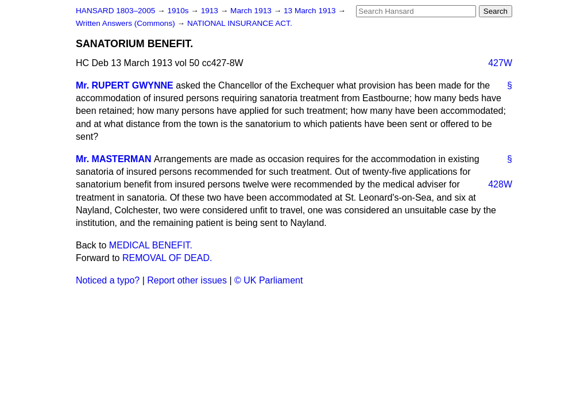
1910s (179, 10)
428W (500, 184)
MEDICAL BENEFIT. (150, 245)
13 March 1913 (311, 10)
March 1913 (252, 10)
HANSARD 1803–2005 (115, 10)
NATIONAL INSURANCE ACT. (239, 23)
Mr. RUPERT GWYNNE (124, 85)
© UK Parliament (268, 280)
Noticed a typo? (108, 280)
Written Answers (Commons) (126, 23)
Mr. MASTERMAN (114, 159)
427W (500, 63)
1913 (210, 10)
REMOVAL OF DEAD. (167, 258)
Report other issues (187, 280)
